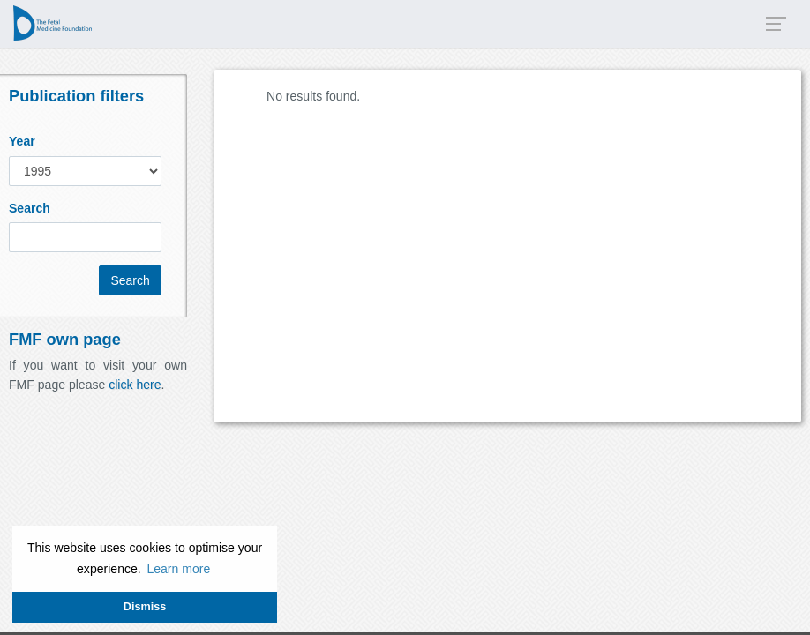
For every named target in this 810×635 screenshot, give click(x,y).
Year (22, 141)
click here (135, 384)
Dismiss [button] (145, 607)
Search (29, 208)
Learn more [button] (178, 569)
